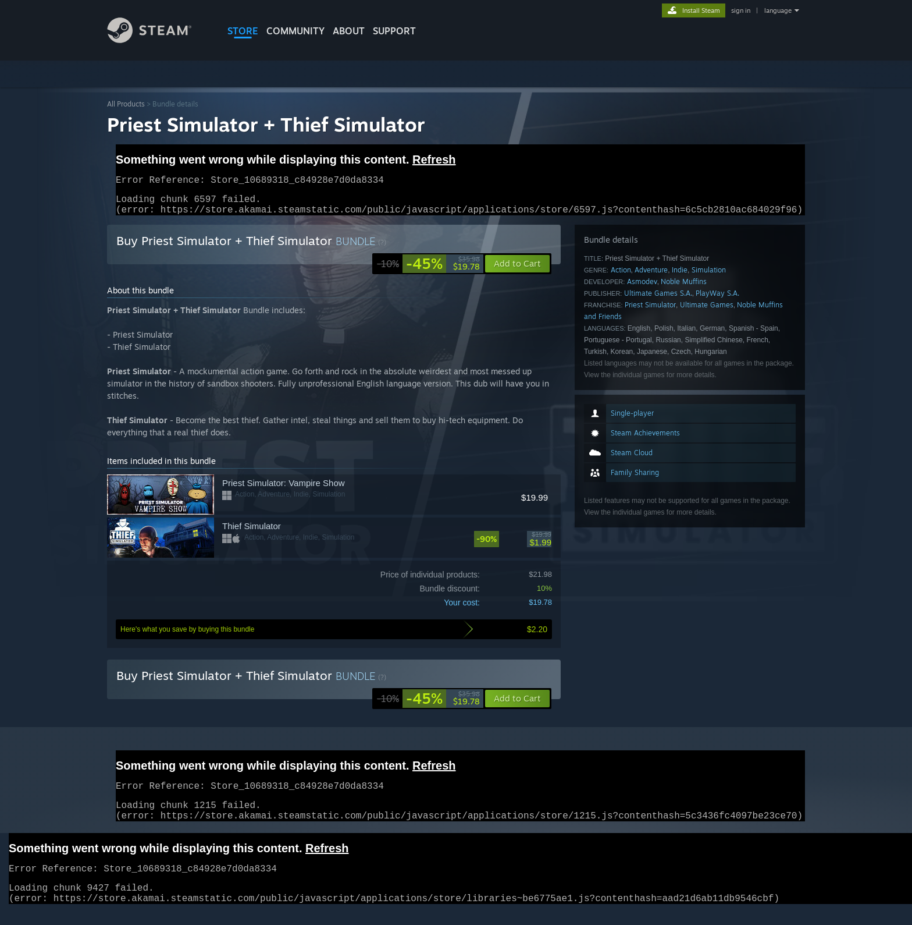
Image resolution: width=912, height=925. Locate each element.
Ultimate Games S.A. (658, 300)
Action (621, 276)
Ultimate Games (706, 311)
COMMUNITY (295, 31)
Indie (679, 276)
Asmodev (642, 288)
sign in (740, 10)
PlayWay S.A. (717, 300)
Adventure (651, 276)
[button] (517, 705)
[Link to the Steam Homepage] (158, 40)
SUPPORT (394, 31)
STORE (242, 31)
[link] (428, 270)
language (778, 10)
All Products (126, 104)
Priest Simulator (650, 311)
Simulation (709, 276)
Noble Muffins (684, 288)
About (349, 31)
